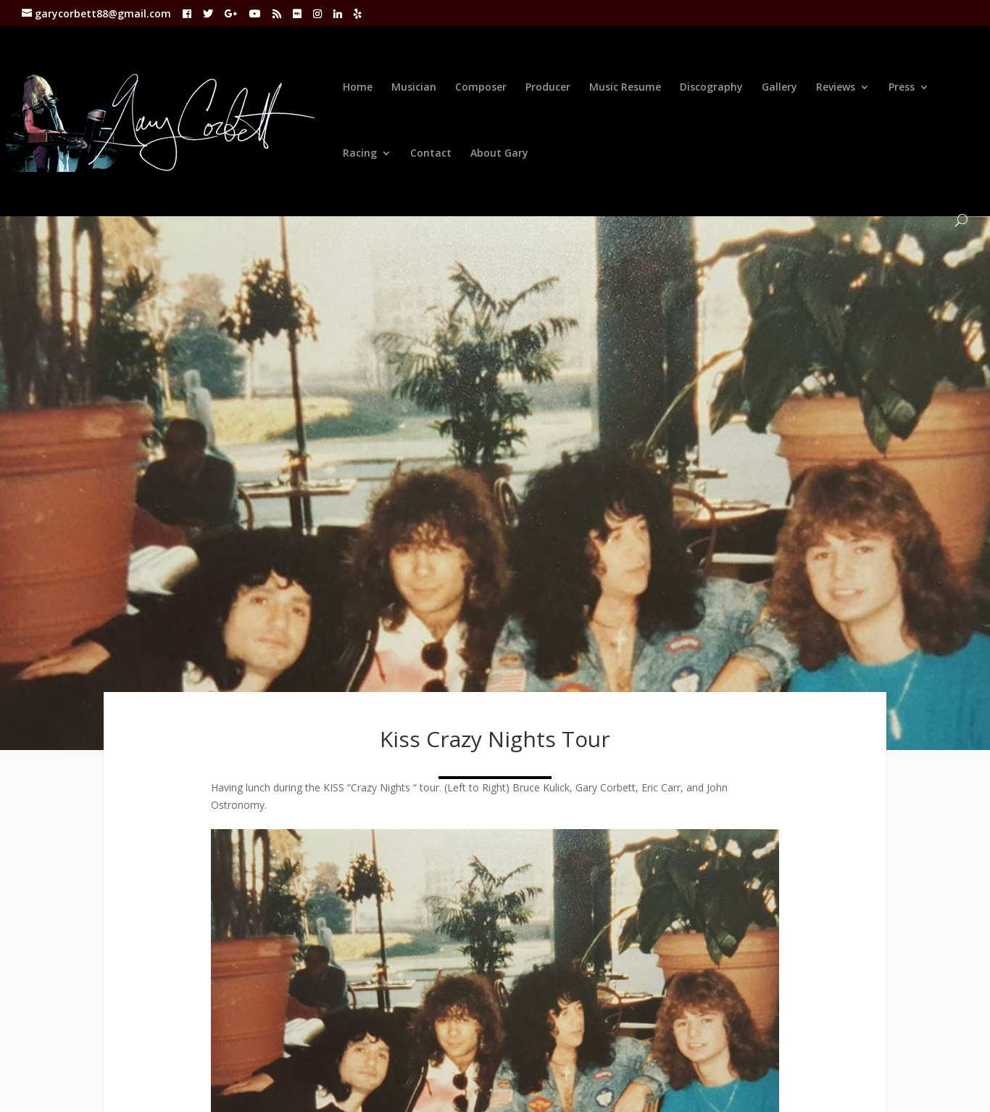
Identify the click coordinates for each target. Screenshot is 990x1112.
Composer (481, 88)
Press (902, 88)
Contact (431, 154)
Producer (547, 88)
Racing (360, 154)
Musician (413, 88)
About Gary (499, 154)
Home (358, 88)
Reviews (835, 88)
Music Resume (625, 88)
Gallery (779, 88)
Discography (711, 88)
